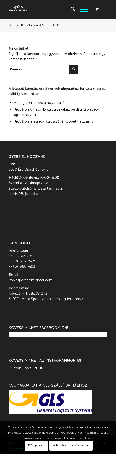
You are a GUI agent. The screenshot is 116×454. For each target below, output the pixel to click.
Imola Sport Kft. (25, 368)
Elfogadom (36, 445)
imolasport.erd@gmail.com (31, 280)
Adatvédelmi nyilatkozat (71, 445)
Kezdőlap (27, 25)
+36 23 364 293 (21, 256)
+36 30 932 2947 (22, 261)
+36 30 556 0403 (22, 267)
